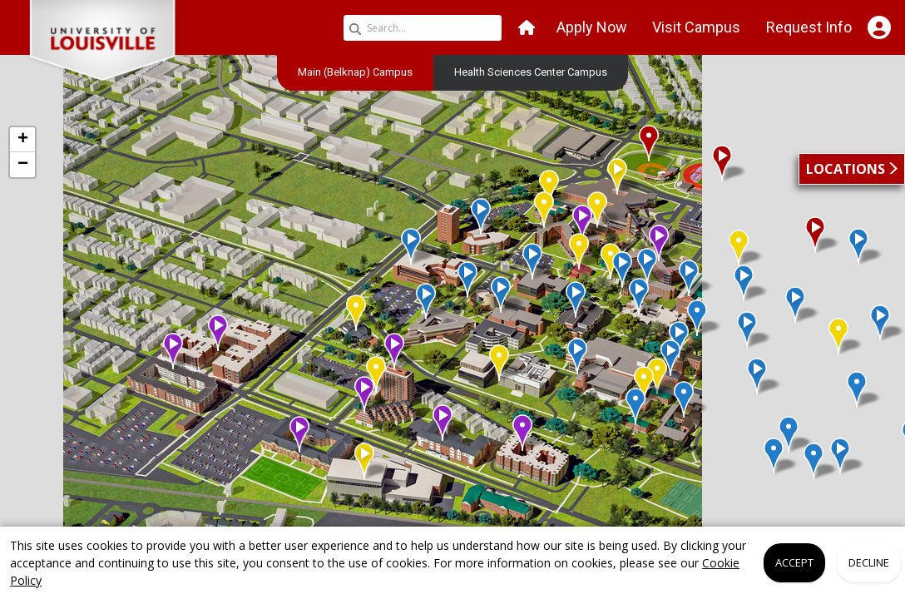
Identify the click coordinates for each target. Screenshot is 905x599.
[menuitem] (355, 71)
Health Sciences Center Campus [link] (530, 72)
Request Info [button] (809, 27)
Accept (794, 562)
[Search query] (423, 28)
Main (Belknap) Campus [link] (355, 72)
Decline (868, 562)
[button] (526, 28)
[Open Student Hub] (878, 27)
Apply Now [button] (591, 27)
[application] (452, 314)
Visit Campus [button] (696, 27)
